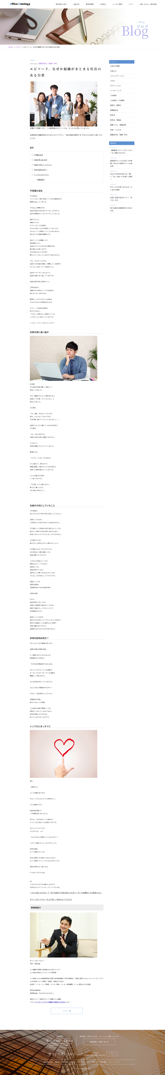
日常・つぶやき (115, 130)
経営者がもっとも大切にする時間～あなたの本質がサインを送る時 (121, 162)
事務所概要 (90, 4)
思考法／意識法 (115, 120)
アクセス (112, 1054)
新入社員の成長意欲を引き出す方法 (121, 208)
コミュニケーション (117, 76)
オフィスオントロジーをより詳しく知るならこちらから (51, 899)
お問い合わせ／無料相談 (148, 4)
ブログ (130, 4)
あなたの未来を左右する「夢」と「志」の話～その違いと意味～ (121, 175)
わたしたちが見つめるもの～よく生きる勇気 (121, 187)
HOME (10, 47)
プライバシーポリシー (115, 1062)
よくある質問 (117, 4)
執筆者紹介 (41, 180)
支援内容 (76, 4)
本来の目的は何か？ (40, 170)
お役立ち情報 (115, 66)
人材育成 (113, 95)
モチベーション (115, 85)
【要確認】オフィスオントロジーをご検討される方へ (121, 150)
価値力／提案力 (115, 105)
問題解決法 (114, 110)
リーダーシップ (115, 90)
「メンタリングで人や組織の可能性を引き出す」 (50, 1002)
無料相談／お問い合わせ (99, 1042)
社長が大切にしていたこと (43, 165)
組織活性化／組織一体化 (48, 63)
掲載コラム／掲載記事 (118, 125)
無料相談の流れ (61, 4)
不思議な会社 (38, 155)
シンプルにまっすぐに (41, 175)
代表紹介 (103, 4)
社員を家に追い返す (40, 160)
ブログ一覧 (67, 1011)
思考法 (112, 115)
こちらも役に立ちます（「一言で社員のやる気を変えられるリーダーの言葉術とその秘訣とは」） (66, 892)
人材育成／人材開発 (117, 100)
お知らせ (113, 71)
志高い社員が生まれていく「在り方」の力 (121, 197)
